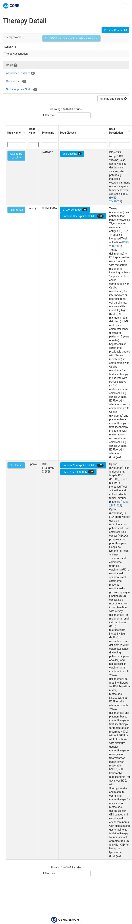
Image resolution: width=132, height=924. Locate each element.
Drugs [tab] (11, 65)
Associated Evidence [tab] (20, 73)
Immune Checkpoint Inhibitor (83, 216)
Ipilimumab (16, 209)
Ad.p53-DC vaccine (16, 155)
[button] (24, 133)
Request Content (115, 30)
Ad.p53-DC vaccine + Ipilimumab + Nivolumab (71, 38)
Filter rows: (49, 115)
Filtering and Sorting (113, 98)
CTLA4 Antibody (75, 209)
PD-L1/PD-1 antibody (78, 471)
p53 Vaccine (72, 153)
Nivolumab (16, 465)
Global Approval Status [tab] (21, 89)
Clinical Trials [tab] (16, 81)
